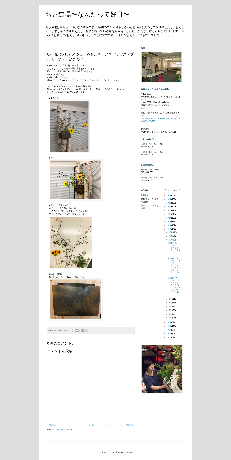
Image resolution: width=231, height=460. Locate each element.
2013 (168, 333)
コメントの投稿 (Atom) (62, 430)
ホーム (91, 425)
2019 (168, 221)
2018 (168, 225)
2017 (168, 229)
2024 (168, 203)
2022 (168, 210)
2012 (168, 337)
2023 (168, 206)
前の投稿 (130, 425)
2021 (168, 214)
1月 (170, 318)
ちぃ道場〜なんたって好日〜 (87, 14)
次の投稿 (52, 425)
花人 (146, 195)
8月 (170, 303)
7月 (170, 306)
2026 (168, 195)
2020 (168, 218)
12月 (171, 232)
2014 (168, 330)
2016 (168, 322)
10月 (171, 240)
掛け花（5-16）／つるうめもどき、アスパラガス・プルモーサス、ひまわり (174, 266)
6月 (170, 310)
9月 (170, 299)
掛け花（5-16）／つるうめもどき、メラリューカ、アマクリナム (174, 249)
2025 (168, 199)
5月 (170, 314)
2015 (168, 326)
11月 (171, 236)
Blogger (130, 452)
